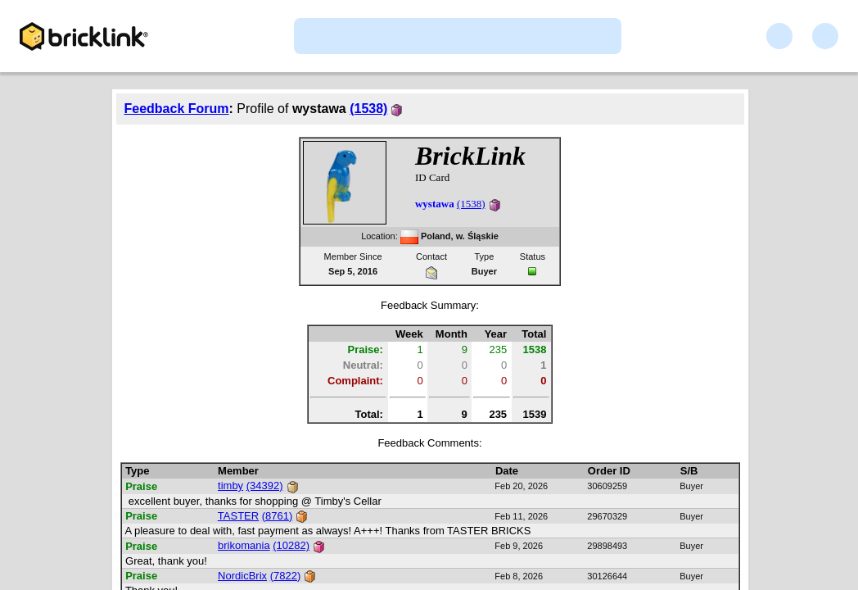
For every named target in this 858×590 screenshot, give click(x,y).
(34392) (264, 485)
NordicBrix (242, 576)
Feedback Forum (176, 109)
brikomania (244, 545)
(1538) (368, 109)
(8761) (277, 516)
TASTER (238, 516)
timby (230, 485)
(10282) (291, 545)
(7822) (285, 576)
